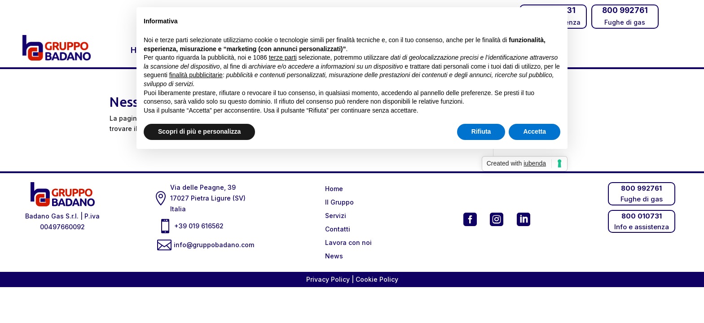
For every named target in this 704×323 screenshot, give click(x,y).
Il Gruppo (339, 202)
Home (334, 189)
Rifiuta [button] (481, 131)
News (334, 256)
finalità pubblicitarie (196, 75)
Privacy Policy (329, 279)
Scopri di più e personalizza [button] (199, 131)
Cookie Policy (377, 279)
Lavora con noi (348, 243)
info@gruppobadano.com (216, 245)
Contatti (337, 229)
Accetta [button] (534, 131)
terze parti (283, 57)
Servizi (335, 216)
